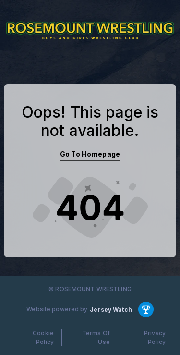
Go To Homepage (90, 154)
